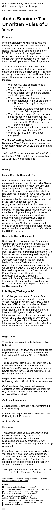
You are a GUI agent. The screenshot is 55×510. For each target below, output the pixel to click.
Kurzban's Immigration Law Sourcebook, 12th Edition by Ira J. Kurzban (26, 415)
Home (4, 11)
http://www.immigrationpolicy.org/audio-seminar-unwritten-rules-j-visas (25, 479)
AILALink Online (10, 421)
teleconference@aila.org (15, 368)
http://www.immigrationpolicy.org (20, 6)
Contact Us (39, 472)
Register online (10, 350)
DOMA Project (13, 231)
